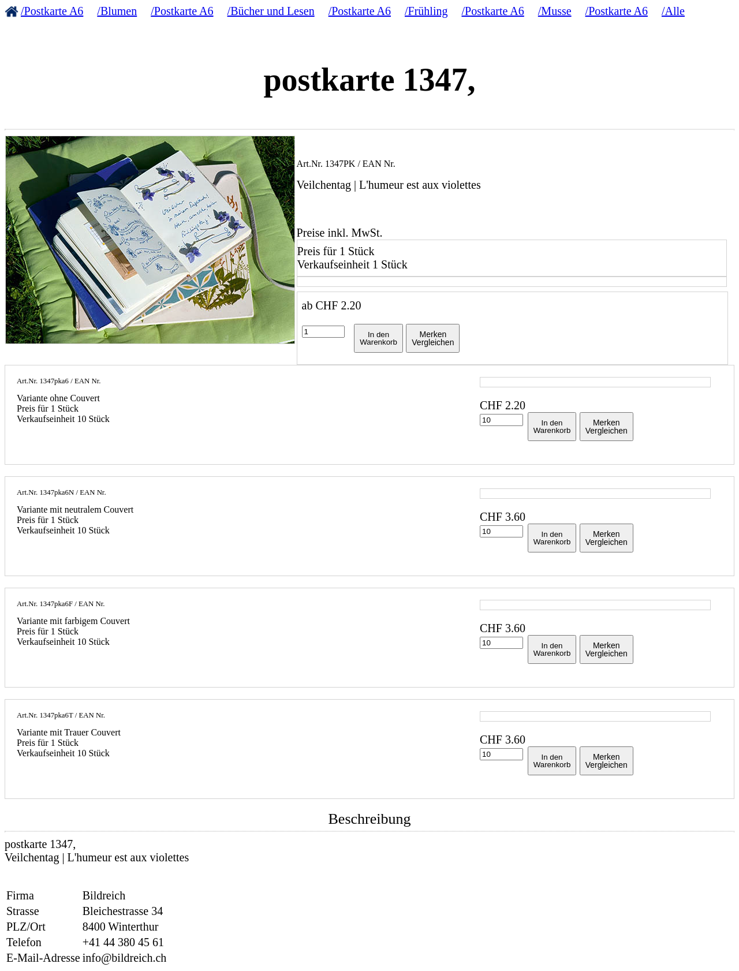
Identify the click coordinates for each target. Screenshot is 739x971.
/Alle (673, 11)
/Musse (555, 11)
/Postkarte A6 (52, 11)
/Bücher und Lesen (271, 11)
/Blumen (117, 11)
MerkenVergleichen (433, 338)
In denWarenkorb (378, 338)
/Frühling (426, 11)
